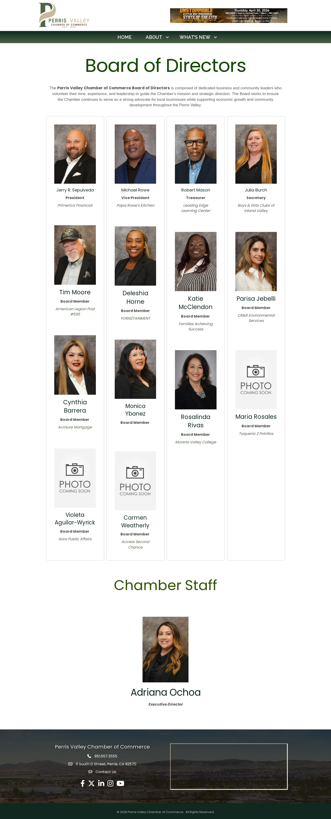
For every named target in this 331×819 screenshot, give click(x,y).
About (154, 37)
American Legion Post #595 (75, 311)
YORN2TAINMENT (135, 318)
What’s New (195, 37)
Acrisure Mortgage (75, 427)
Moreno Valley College (195, 442)
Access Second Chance (135, 544)
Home (124, 37)
